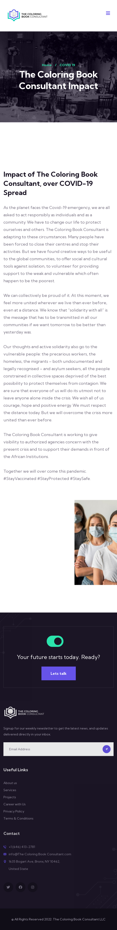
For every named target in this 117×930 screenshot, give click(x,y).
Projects (9, 801)
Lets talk (59, 673)
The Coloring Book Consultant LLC (79, 919)
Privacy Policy (13, 815)
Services (9, 794)
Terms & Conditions (18, 822)
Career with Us (14, 808)
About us (10, 786)
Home (47, 65)
